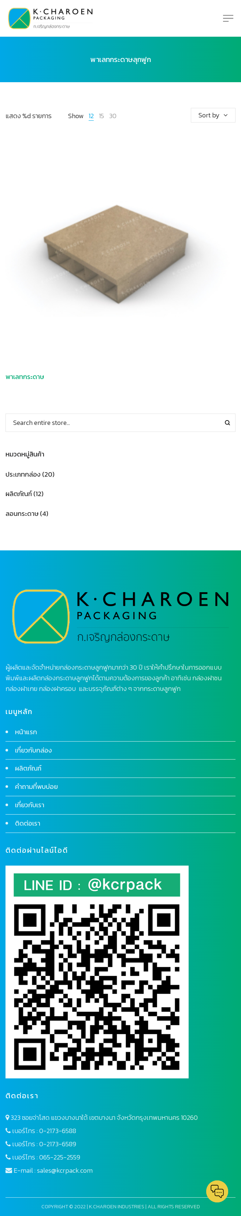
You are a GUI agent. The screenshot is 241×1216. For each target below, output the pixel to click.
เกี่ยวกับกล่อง (33, 750)
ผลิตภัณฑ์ (18, 494)
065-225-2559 (59, 1157)
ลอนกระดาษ (21, 513)
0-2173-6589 (57, 1144)
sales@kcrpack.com (65, 1170)
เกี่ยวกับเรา (29, 805)
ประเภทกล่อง (23, 474)
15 (101, 116)
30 (112, 116)
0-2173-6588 (57, 1131)
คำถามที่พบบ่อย (36, 786)
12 (91, 116)
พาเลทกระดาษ (24, 377)
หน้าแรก (26, 732)
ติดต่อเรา (27, 823)
